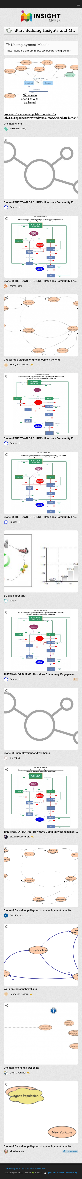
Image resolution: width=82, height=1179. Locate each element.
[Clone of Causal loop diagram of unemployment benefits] (41, 881)
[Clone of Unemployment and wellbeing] (41, 724)
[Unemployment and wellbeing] (41, 1038)
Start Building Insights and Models (42, 30)
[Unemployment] (41, 94)
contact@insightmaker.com (14, 1169)
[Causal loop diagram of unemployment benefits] (41, 330)
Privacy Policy (40, 1169)
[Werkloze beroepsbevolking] (41, 960)
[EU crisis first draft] (41, 566)
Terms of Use (29, 1169)
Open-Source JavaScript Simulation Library (62, 1173)
